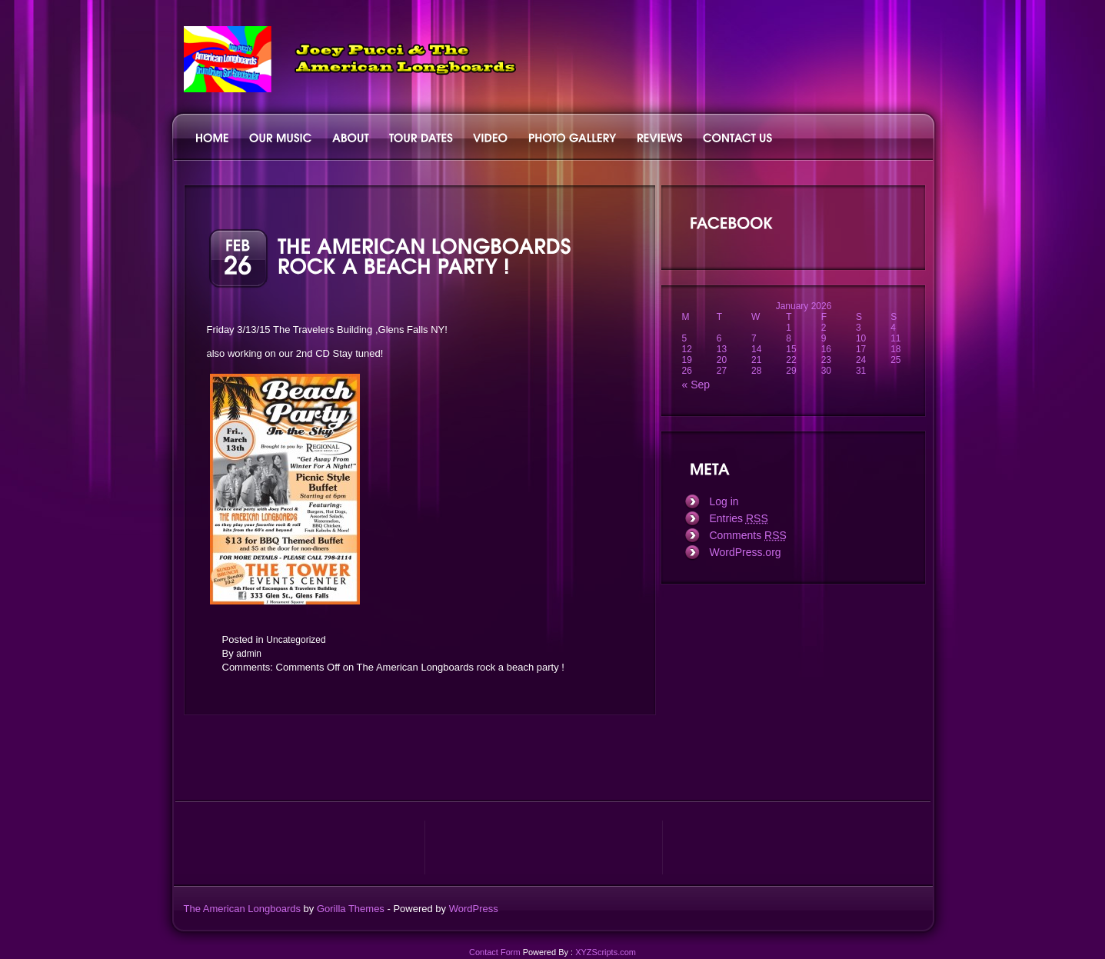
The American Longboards (242, 908)
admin (248, 653)
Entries (739, 518)
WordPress (473, 908)
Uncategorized (295, 639)
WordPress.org (745, 552)
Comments (748, 535)
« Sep (696, 384)
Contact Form (495, 952)
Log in (724, 501)
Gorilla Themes (350, 908)
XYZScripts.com (605, 952)
